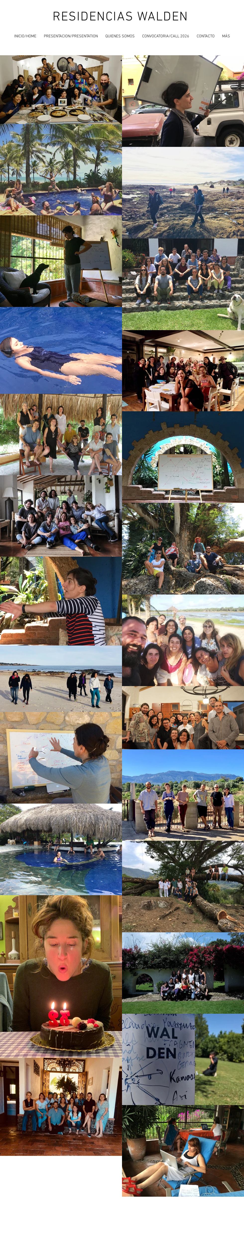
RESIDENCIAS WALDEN (120, 17)
